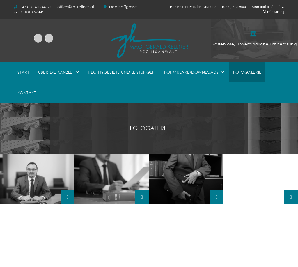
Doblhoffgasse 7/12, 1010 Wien (43, 247)
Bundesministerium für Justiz (249, 263)
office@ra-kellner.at (76, 6)
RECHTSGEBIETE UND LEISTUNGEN (121, 72)
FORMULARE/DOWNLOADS (191, 72)
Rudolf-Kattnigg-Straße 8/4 (178, 255)
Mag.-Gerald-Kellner (37, 179)
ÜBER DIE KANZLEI (56, 72)
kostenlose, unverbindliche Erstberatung (254, 43)
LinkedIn (38, 38)
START (23, 72)
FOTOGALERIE (247, 72)
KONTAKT (26, 92)
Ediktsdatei (233, 258)
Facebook (49, 38)
